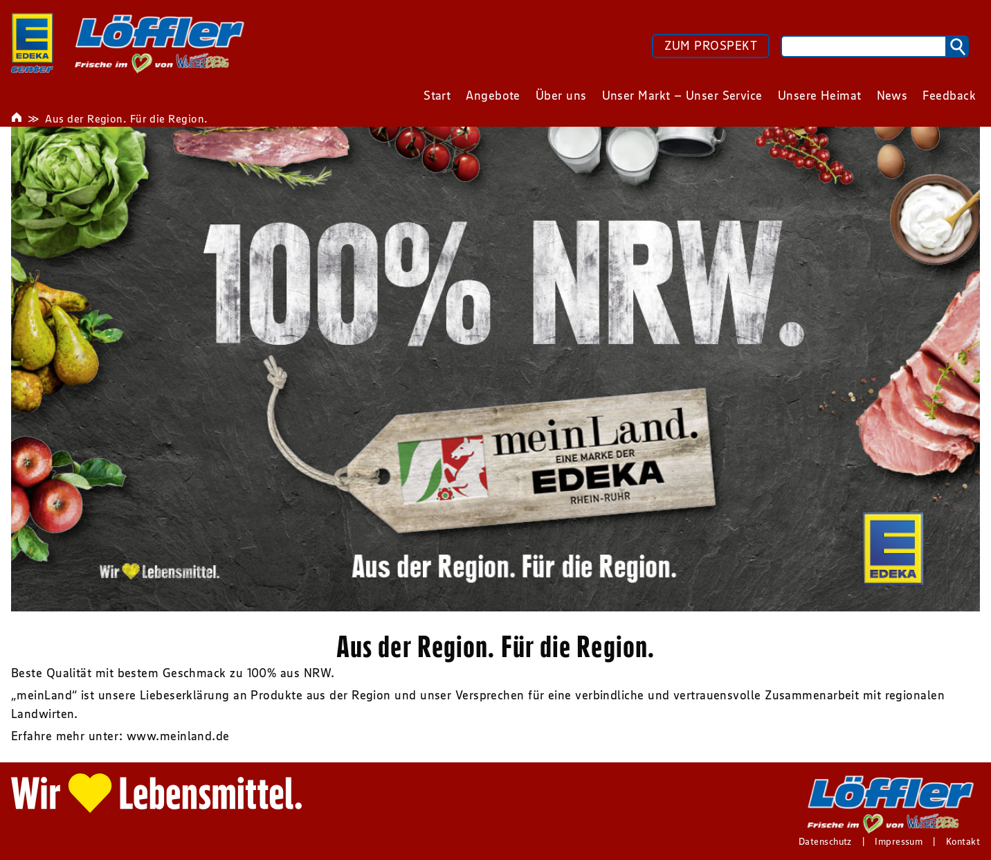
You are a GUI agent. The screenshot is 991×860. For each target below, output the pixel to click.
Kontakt (963, 841)
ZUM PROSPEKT (710, 45)
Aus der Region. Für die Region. (126, 118)
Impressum (898, 841)
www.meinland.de (178, 736)
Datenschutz (825, 841)
